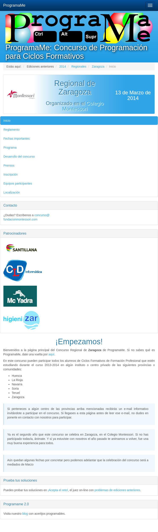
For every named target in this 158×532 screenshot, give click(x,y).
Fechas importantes (16, 138)
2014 (62, 66)
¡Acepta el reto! (58, 490)
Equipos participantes (17, 183)
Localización (11, 192)
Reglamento (11, 129)
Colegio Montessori (83, 106)
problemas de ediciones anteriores (117, 490)
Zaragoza (98, 66)
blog (25, 513)
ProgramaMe (14, 5)
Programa (9, 147)
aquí (51, 354)
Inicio (6, 120)
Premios (8, 165)
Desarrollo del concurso (19, 156)
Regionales (78, 66)
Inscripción (10, 174)
